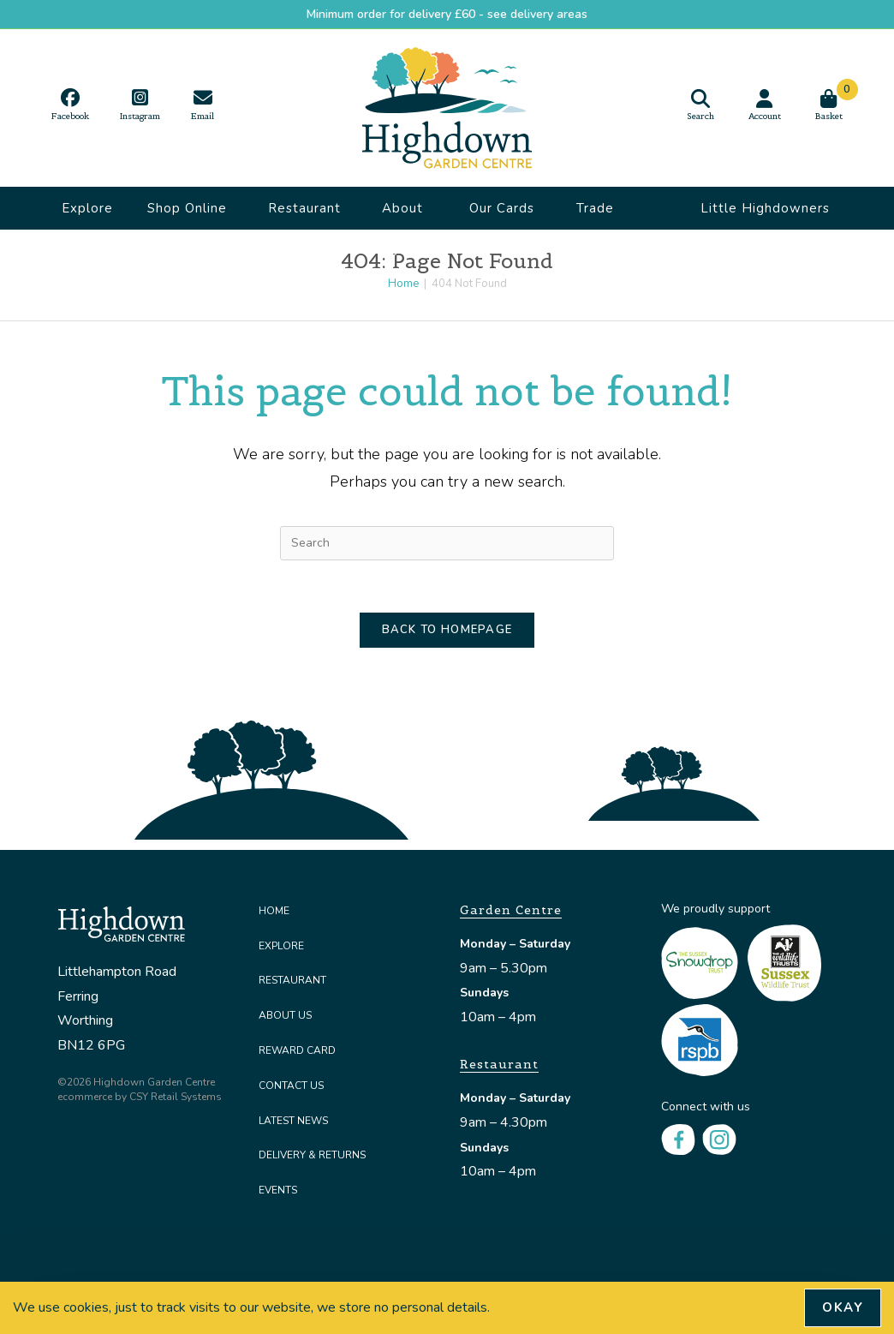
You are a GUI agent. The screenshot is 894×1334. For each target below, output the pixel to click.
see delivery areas (537, 14)
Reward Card (297, 1050)
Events (278, 1190)
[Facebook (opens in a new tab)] (70, 104)
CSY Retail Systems (175, 1097)
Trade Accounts (606, 215)
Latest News (293, 1121)
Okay (842, 1307)
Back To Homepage (447, 629)
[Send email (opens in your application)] (202, 104)
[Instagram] (719, 1138)
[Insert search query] (447, 543)
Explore (87, 208)
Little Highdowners (765, 215)
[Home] (403, 283)
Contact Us (291, 1085)
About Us (402, 215)
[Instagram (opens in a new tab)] (140, 104)
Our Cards (501, 215)
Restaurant (304, 215)
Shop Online (187, 215)
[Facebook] (678, 1138)
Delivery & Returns (312, 1155)
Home (274, 911)
